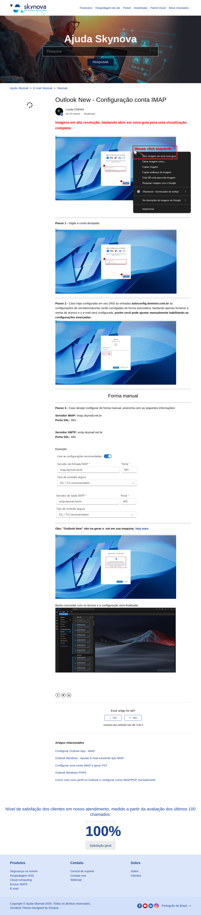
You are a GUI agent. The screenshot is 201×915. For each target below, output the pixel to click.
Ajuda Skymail (19, 88)
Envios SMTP (19, 884)
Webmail (76, 879)
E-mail (14, 888)
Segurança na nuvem (24, 871)
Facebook (57, 695)
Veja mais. (142, 528)
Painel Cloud (158, 7)
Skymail (62, 88)
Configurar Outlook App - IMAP (75, 751)
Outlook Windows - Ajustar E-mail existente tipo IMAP (89, 758)
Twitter (63, 695)
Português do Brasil (175, 905)
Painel (127, 7)
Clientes (136, 875)
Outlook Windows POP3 (70, 772)
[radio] (113, 718)
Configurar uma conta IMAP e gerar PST (81, 765)
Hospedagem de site (107, 7)
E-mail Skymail (42, 88)
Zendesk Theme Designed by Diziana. (34, 907)
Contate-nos (78, 875)
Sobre (134, 871)
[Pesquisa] (100, 51)
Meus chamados (179, 7)
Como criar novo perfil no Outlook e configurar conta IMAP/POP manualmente (105, 780)
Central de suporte (82, 871)
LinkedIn (69, 695)
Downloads (140, 7)
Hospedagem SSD (22, 875)
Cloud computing (21, 879)
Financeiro (86, 7)
